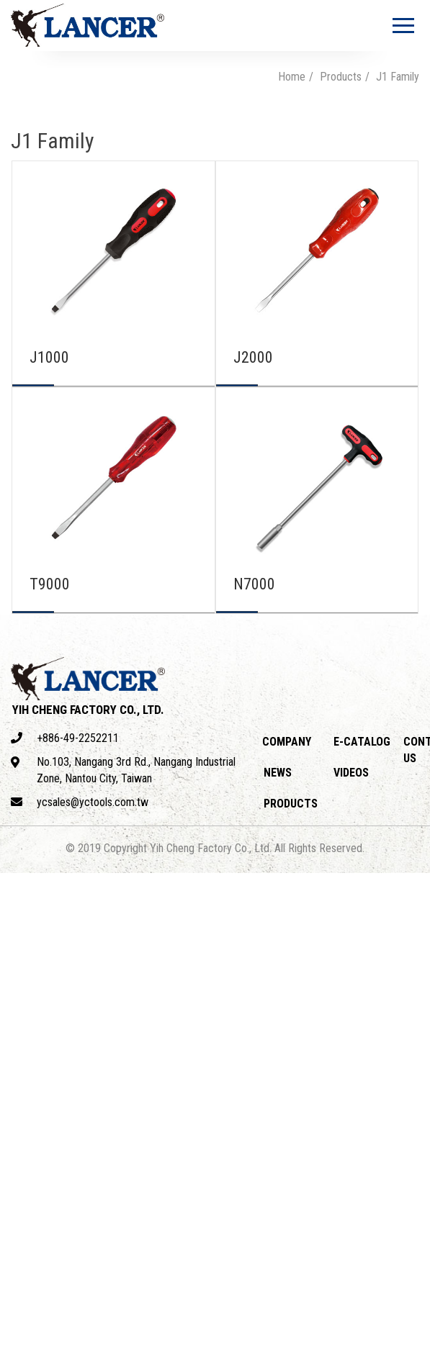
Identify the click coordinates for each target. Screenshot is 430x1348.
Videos (351, 772)
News (278, 772)
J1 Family (397, 76)
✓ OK (412, 1339)
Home (291, 76)
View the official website (130, 1045)
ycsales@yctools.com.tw (79, 802)
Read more (32, 1045)
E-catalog (361, 741)
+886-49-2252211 (65, 738)
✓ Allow (20, 913)
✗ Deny (19, 930)
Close (15, 880)
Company (286, 741)
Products (341, 76)
